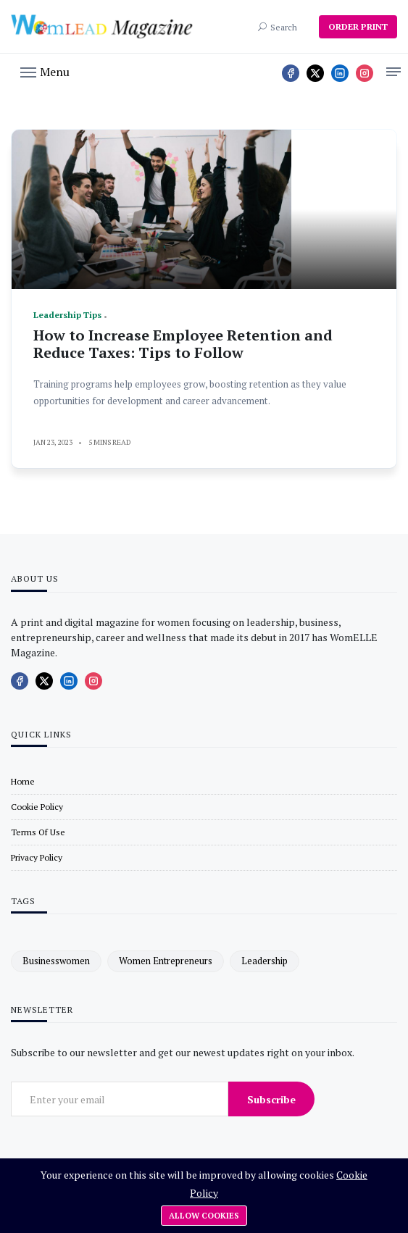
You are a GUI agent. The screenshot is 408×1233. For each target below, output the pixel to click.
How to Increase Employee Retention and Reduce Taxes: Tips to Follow (183, 343)
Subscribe (271, 1099)
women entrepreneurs (165, 960)
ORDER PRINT (358, 26)
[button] (45, 71)
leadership (264, 960)
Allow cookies (204, 1216)
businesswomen (56, 960)
